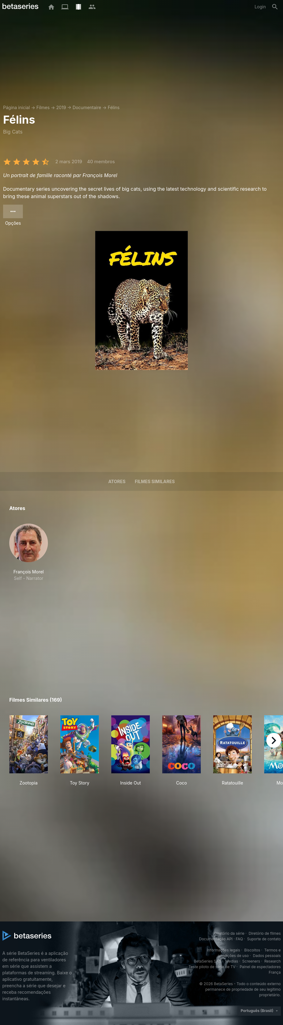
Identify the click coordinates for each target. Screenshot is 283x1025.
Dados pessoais (267, 955)
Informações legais (223, 950)
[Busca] (275, 7)
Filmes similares (155, 481)
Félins (114, 107)
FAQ (239, 939)
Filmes (43, 107)
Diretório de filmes (265, 933)
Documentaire (87, 107)
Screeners (251, 961)
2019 (61, 107)
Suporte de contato (264, 939)
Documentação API (216, 939)
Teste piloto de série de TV (211, 966)
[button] (28, 552)
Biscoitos (252, 950)
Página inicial (16, 107)
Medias (231, 961)
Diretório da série (229, 933)
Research (272, 961)
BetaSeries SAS (207, 961)
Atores (116, 481)
